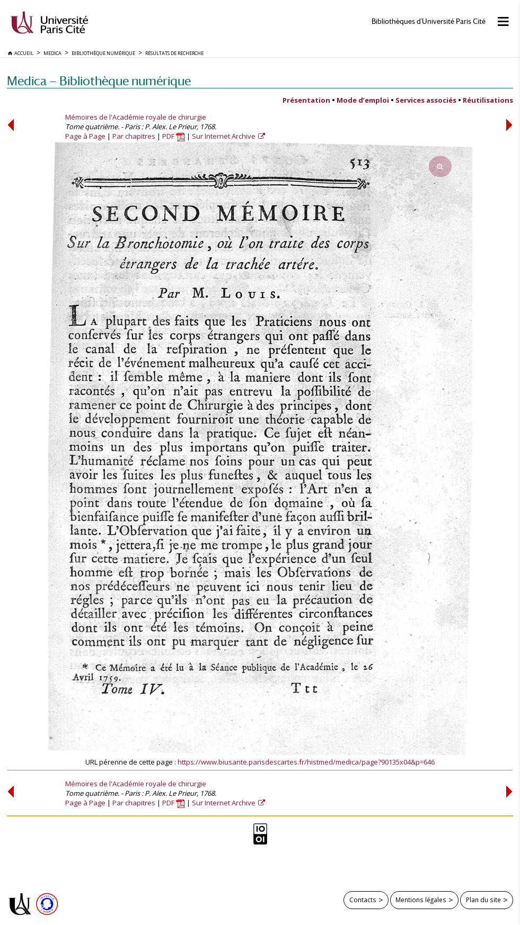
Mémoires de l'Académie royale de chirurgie (135, 117)
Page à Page (85, 136)
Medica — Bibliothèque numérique (99, 81)
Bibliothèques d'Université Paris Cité (429, 21)
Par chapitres (133, 136)
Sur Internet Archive (224, 136)
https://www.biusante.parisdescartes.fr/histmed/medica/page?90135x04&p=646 (306, 762)
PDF (173, 136)
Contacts (362, 899)
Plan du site (483, 899)
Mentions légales (420, 899)
